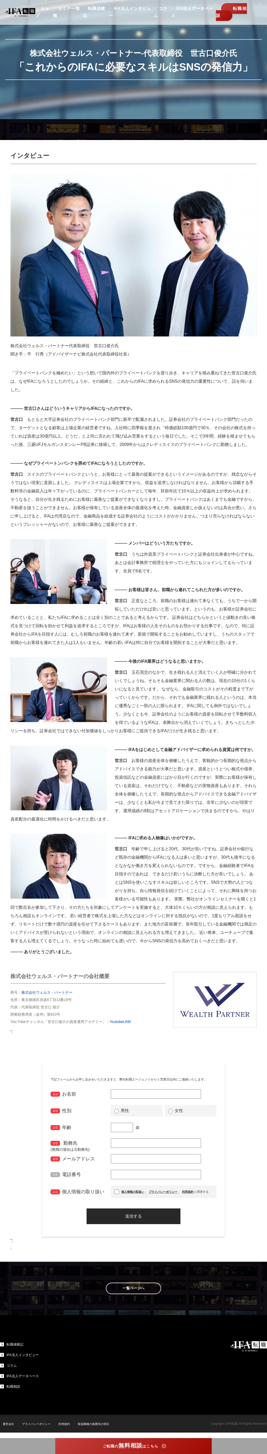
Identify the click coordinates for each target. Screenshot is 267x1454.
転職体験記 (12, 1345)
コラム (8, 1368)
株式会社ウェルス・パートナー (46, 992)
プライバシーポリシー (36, 1428)
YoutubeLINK (120, 1022)
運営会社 (6, 1428)
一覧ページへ (133, 1288)
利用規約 (65, 1428)
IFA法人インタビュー (20, 1356)
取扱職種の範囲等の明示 (97, 1428)
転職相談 (229, 15)
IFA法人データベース (20, 1379)
